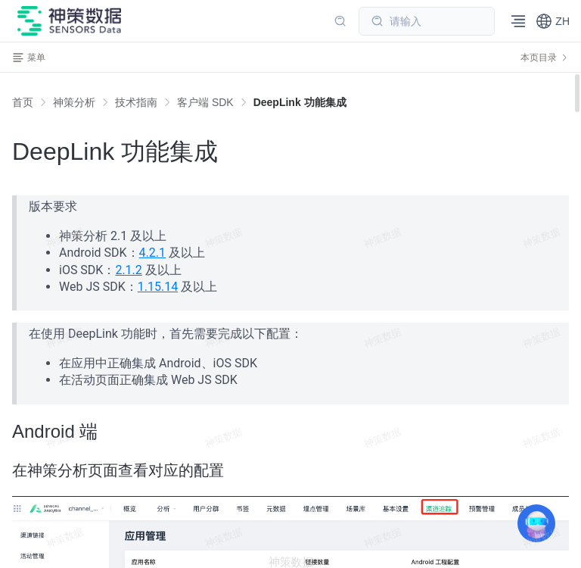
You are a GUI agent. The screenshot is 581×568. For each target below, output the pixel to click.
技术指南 (136, 102)
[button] (553, 21)
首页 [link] (22, 102)
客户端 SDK (205, 102)
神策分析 (74, 102)
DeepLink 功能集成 (299, 102)
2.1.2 (128, 270)
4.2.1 (152, 252)
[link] (74, 102)
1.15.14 (158, 286)
